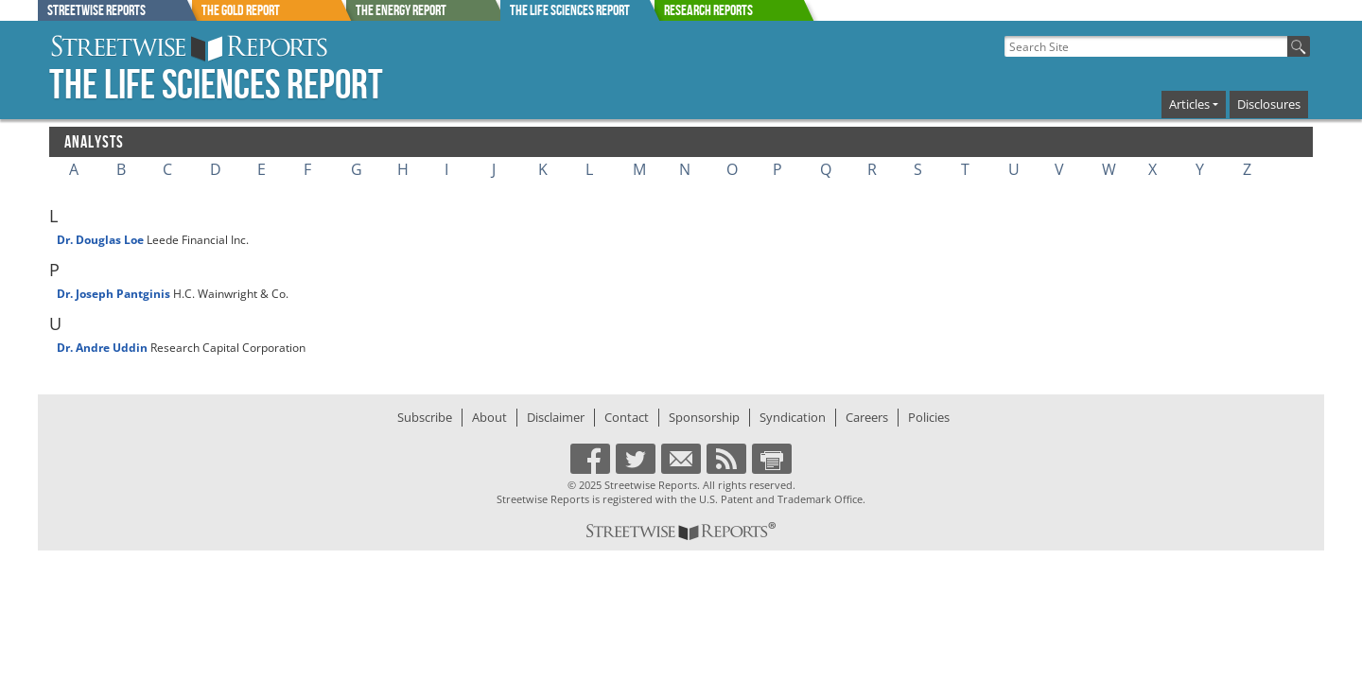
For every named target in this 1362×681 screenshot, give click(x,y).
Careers (867, 417)
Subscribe (424, 417)
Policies (929, 417)
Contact (626, 417)
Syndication (793, 417)
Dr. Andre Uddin (102, 348)
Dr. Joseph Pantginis (113, 294)
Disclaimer (556, 417)
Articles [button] (1189, 104)
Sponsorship (704, 417)
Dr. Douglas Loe (100, 240)
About (489, 417)
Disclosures (1269, 104)
